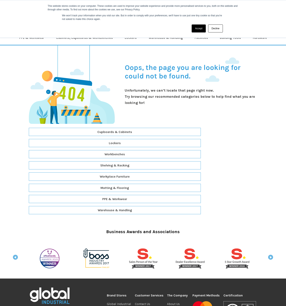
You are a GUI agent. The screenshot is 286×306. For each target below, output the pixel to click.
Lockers (131, 38)
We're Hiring (175, 242)
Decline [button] (215, 28)
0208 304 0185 (43, 249)
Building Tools (230, 38)
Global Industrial (119, 237)
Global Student (117, 253)
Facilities (201, 38)
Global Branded (118, 247)
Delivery (140, 242)
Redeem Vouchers (147, 253)
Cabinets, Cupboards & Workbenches (84, 38)
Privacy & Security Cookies (137, 299)
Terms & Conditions (103, 299)
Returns (140, 247)
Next (270, 191)
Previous (15, 191)
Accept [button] (198, 28)
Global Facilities (118, 274)
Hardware (260, 38)
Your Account (176, 263)
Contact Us (142, 237)
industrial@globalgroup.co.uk (57, 255)
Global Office (116, 242)
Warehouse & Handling (166, 38)
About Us (173, 237)
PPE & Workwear (31, 38)
